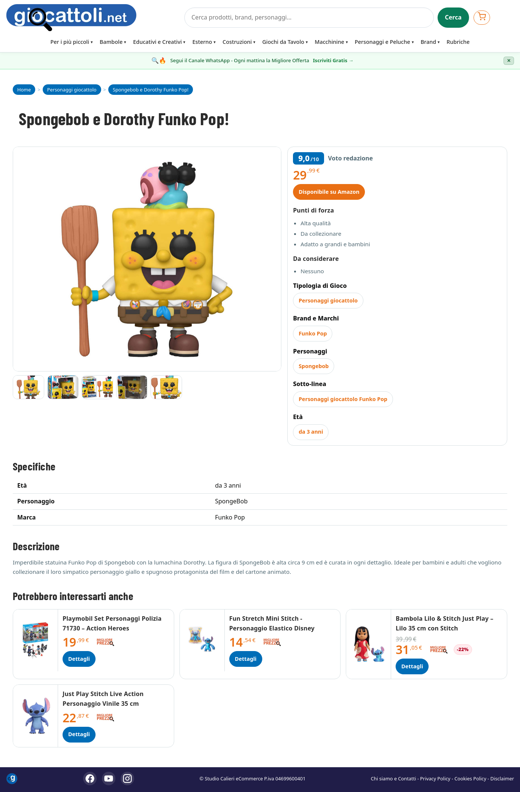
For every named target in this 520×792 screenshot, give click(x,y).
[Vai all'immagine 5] (166, 387)
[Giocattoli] (93, 17)
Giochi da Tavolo (283, 41)
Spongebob (314, 366)
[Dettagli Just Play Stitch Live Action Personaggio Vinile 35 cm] (35, 716)
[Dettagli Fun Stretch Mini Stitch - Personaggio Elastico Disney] (202, 640)
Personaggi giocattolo (328, 300)
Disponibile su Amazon (329, 191)
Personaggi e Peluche (382, 41)
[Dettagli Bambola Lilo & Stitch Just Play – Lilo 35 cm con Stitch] (368, 644)
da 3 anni (311, 431)
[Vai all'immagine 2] (63, 387)
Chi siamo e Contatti (393, 778)
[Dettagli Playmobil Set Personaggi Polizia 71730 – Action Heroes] (35, 640)
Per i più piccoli (70, 41)
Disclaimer (502, 778)
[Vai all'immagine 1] (28, 387)
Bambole (111, 41)
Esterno (202, 41)
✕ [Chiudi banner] (509, 60)
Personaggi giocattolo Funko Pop (343, 399)
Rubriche (458, 41)
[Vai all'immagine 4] (132, 387)
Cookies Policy (470, 778)
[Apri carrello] (482, 17)
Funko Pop (313, 333)
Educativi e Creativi (157, 41)
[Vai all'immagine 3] (97, 387)
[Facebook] (90, 778)
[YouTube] (108, 778)
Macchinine (329, 41)
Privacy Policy (435, 778)
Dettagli (79, 658)
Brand (428, 41)
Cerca (453, 17)
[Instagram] (127, 778)
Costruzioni (237, 41)
